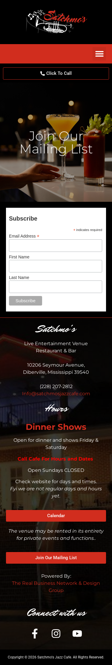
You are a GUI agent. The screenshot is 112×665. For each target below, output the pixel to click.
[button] (99, 54)
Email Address (24, 235)
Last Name (19, 277)
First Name (19, 257)
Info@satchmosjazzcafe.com (56, 393)
